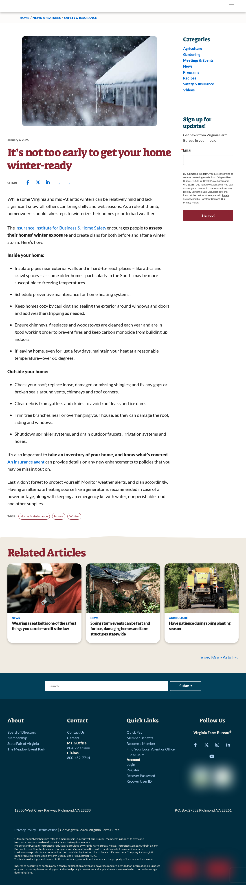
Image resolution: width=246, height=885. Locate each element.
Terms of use (47, 830)
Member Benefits (140, 738)
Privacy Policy (25, 830)
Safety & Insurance (80, 18)
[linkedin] (228, 744)
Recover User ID (139, 781)
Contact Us (76, 732)
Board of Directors (21, 732)
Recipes (189, 78)
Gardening (191, 54)
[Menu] (231, 6)
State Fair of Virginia (23, 743)
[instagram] (217, 744)
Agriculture (192, 48)
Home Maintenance (34, 516)
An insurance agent (25, 461)
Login (131, 764)
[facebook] (195, 744)
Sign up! (208, 215)
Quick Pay (134, 732)
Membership (17, 738)
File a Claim (135, 755)
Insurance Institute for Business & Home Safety (60, 227)
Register (133, 770)
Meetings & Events (198, 60)
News (187, 66)
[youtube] (211, 755)
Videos (189, 90)
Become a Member (141, 743)
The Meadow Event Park (26, 749)
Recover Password (141, 775)
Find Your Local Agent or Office (151, 749)
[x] (206, 744)
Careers (73, 738)
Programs (191, 72)
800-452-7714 (78, 757)
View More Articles (219, 657)
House (58, 516)
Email (188, 150)
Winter (74, 516)
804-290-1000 (78, 748)
